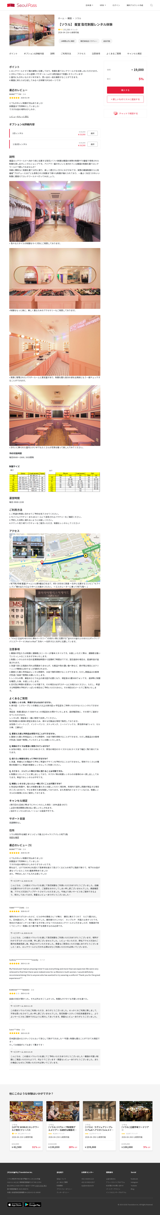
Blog (132, 1189)
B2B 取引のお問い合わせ (115, 1185)
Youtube (134, 1185)
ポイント (13, 53)
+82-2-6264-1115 (87, 1179)
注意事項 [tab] (96, 53)
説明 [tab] (52, 53)
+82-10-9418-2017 (88, 1182)
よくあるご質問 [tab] (113, 53)
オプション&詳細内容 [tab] (34, 53)
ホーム (61, 18)
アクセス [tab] (81, 53)
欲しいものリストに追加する (126, 99)
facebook (134, 1179)
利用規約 (60, 1185)
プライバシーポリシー (64, 1189)
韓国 (70, 18)
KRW (102, 5)
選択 (92, 133)
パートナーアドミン (113, 1189)
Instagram (134, 1182)
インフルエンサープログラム (116, 1192)
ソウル (78, 18)
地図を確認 (14, 837)
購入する (125, 90)
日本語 (89, 5)
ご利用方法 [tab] (66, 53)
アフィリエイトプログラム (115, 1182)
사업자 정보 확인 (41, 1185)
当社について (61, 1179)
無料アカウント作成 (135, 5)
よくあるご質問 (62, 1182)
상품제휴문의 (110, 1179)
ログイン (116, 5)
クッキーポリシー (63, 1192)
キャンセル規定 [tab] (134, 53)
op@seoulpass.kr (87, 1185)
